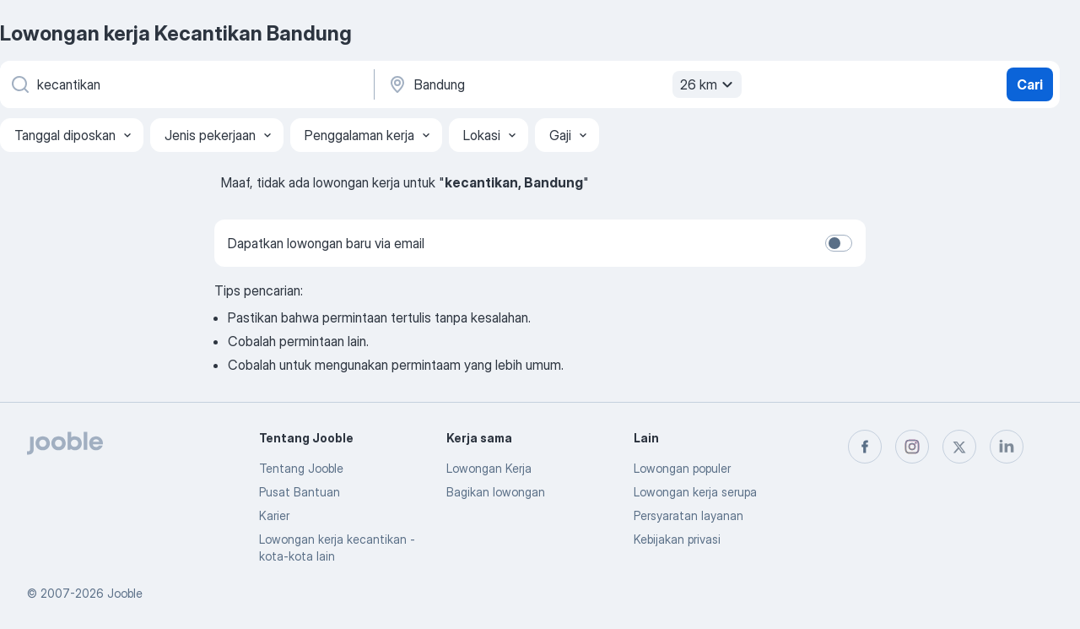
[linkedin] (1006, 447)
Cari (1030, 84)
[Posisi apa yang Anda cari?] (185, 84)
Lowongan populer (682, 468)
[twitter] (959, 447)
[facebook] (865, 447)
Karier (274, 515)
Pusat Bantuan (299, 492)
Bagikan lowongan (495, 492)
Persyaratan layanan (688, 515)
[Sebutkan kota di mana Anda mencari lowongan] (562, 84)
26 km (708, 84)
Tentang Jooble (301, 468)
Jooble (125, 593)
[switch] (838, 243)
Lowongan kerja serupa (695, 492)
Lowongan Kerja (489, 468)
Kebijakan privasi (677, 539)
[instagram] (912, 447)
